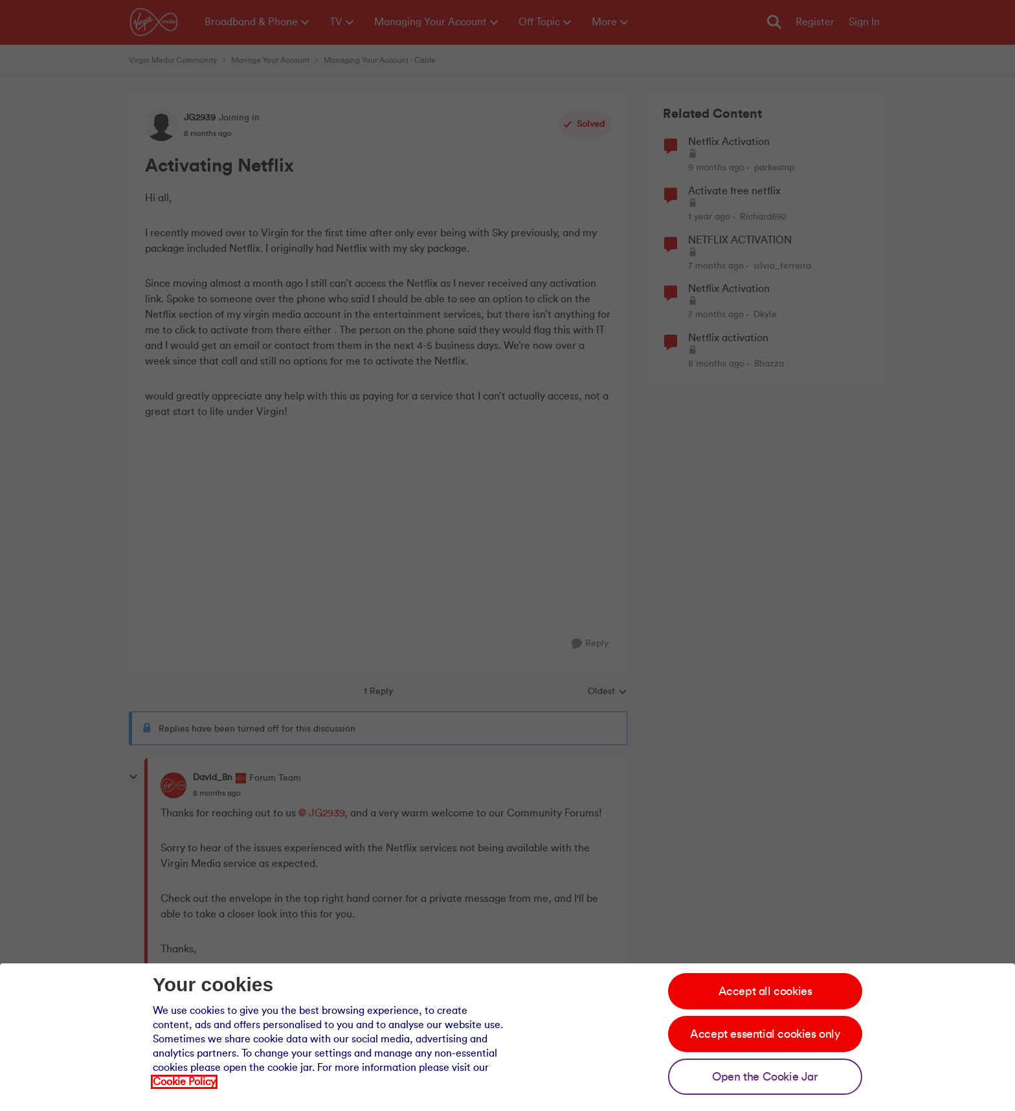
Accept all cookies (765, 991)
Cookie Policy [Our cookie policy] (184, 1082)
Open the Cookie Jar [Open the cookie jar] (765, 1077)
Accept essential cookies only (765, 1034)
